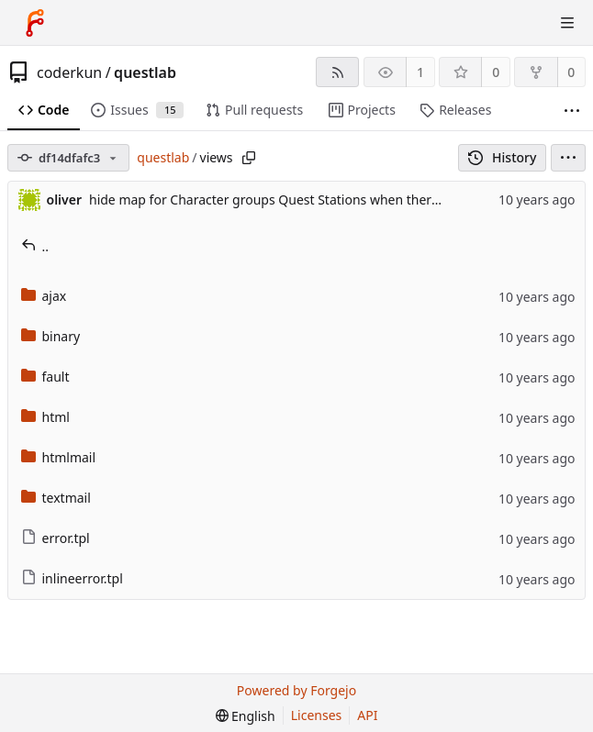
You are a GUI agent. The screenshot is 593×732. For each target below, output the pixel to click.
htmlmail (58, 457)
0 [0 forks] (571, 72)
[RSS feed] (337, 72)
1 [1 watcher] (420, 72)
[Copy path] (249, 158)
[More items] (572, 110)
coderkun (69, 72)
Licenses (316, 715)
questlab (145, 72)
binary (51, 336)
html (45, 417)
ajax (44, 296)
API (367, 715)
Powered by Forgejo (296, 690)
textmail (56, 497)
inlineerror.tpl (72, 578)
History (502, 157)
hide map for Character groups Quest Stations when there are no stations (310, 199)
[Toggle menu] (567, 22)
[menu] (568, 158)
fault (45, 376)
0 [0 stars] (495, 72)
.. (35, 246)
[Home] (35, 22)
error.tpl (55, 538)
